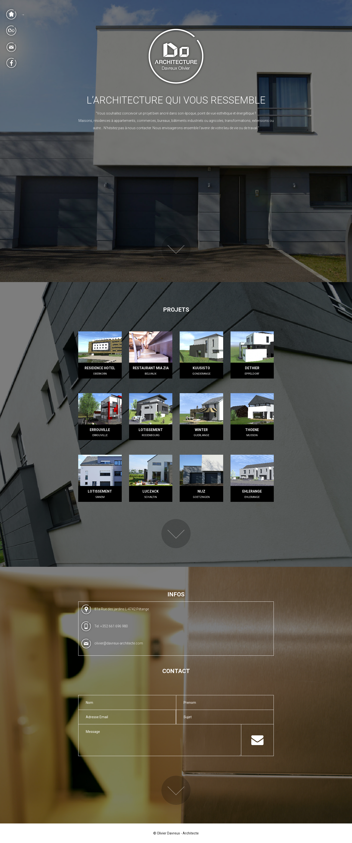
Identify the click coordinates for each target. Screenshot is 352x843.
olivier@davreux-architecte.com (118, 643)
